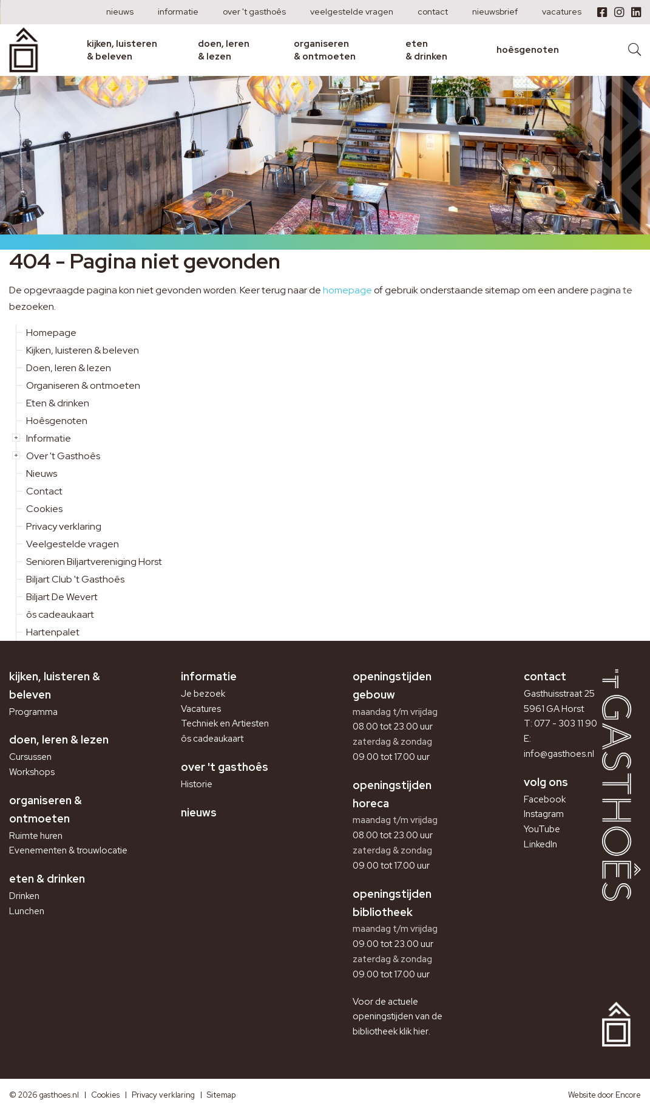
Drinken (24, 896)
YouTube (542, 829)
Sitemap (221, 1095)
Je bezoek (203, 694)
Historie (196, 784)
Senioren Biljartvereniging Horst (94, 561)
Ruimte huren (36, 836)
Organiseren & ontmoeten (325, 50)
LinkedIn (540, 844)
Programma (33, 712)
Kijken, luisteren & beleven (122, 50)
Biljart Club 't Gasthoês (75, 579)
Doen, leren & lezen (223, 50)
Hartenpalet (53, 632)
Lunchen (26, 911)
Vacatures (561, 11)
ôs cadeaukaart (60, 614)
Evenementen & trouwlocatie (67, 850)
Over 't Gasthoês (254, 11)
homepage (347, 290)
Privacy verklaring (63, 526)
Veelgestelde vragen (351, 11)
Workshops (32, 772)
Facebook (545, 799)
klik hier (413, 1031)
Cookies (44, 508)
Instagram (544, 814)
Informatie (178, 11)
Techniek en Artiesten (225, 723)
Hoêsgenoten (527, 50)
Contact (433, 11)
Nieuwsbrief (495, 11)
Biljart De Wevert (62, 596)
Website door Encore (604, 1095)
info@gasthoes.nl (559, 754)
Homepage (51, 332)
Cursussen (30, 757)
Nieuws (120, 11)
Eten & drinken (426, 50)
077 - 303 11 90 (565, 723)
